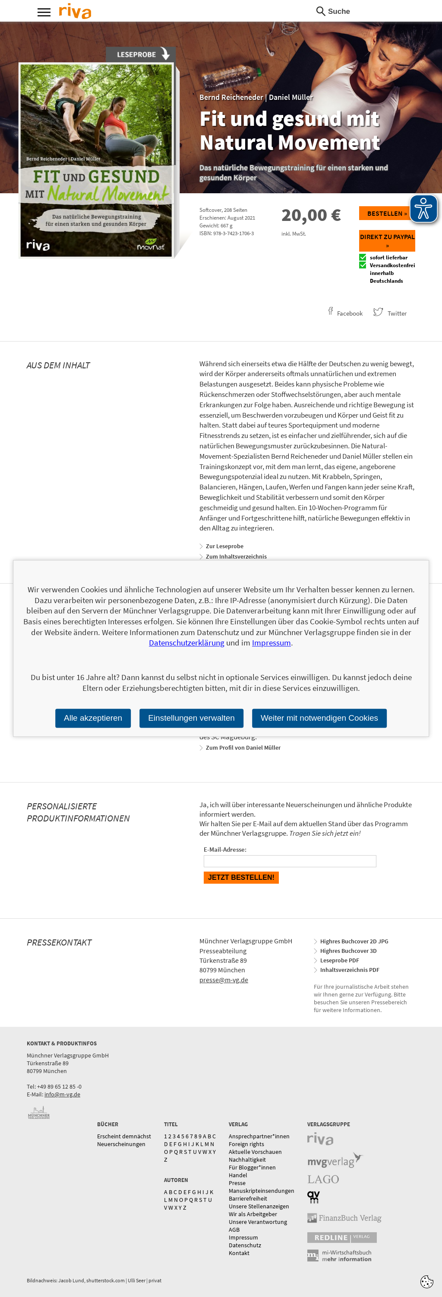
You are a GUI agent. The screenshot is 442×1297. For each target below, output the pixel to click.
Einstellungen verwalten (191, 717)
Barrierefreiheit (248, 1198)
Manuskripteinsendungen (261, 1191)
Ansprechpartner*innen (259, 1136)
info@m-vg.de (62, 1094)
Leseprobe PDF (339, 960)
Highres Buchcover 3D (348, 951)
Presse (237, 1183)
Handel (238, 1175)
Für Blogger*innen (252, 1167)
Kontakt (239, 1253)
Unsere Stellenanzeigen (259, 1206)
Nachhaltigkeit (247, 1159)
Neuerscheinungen (121, 1144)
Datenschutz (245, 1245)
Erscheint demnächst (124, 1136)
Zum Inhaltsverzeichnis (236, 556)
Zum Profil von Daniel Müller (243, 747)
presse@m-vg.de (223, 979)
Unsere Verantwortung (258, 1222)
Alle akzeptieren (93, 717)
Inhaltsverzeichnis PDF (349, 970)
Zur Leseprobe (224, 546)
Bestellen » (387, 213)
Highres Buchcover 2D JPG (354, 941)
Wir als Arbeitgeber (253, 1214)
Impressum (243, 1237)
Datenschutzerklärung (186, 643)
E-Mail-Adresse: (225, 849)
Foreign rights (246, 1144)
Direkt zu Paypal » (387, 240)
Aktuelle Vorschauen (255, 1152)
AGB (234, 1229)
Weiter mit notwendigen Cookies (319, 717)
